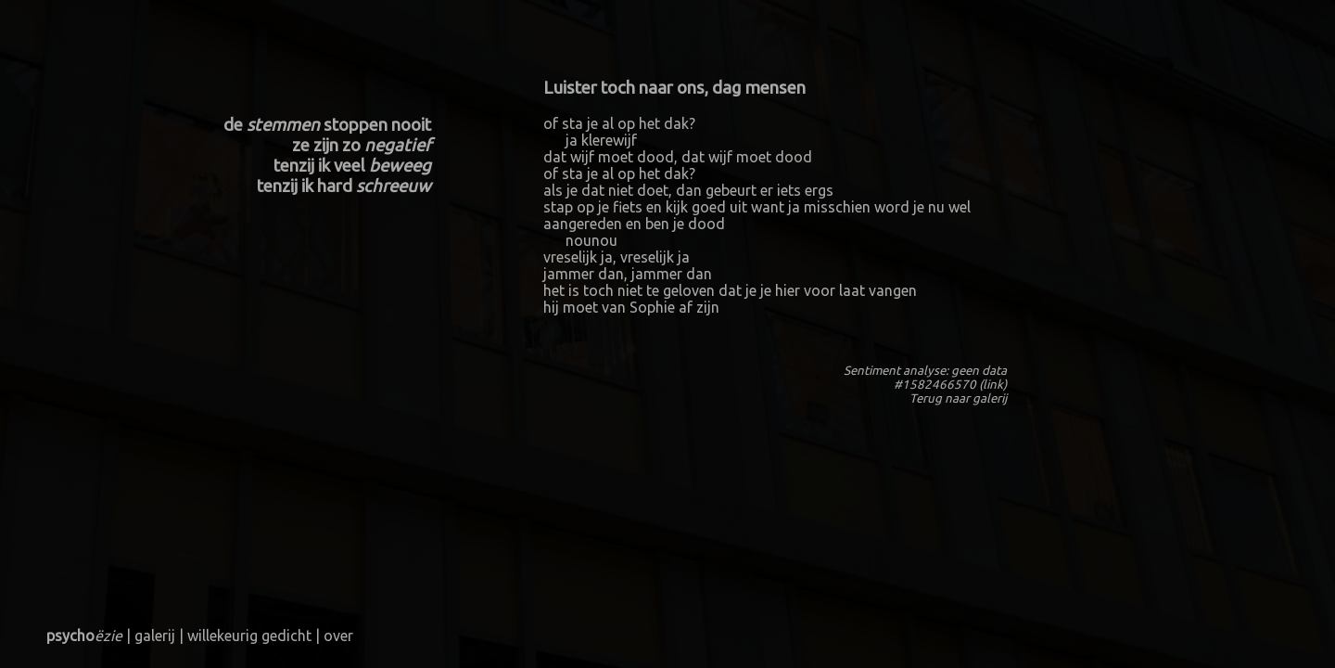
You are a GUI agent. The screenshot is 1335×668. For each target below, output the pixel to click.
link (993, 385)
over (338, 635)
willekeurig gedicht (249, 635)
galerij (990, 398)
